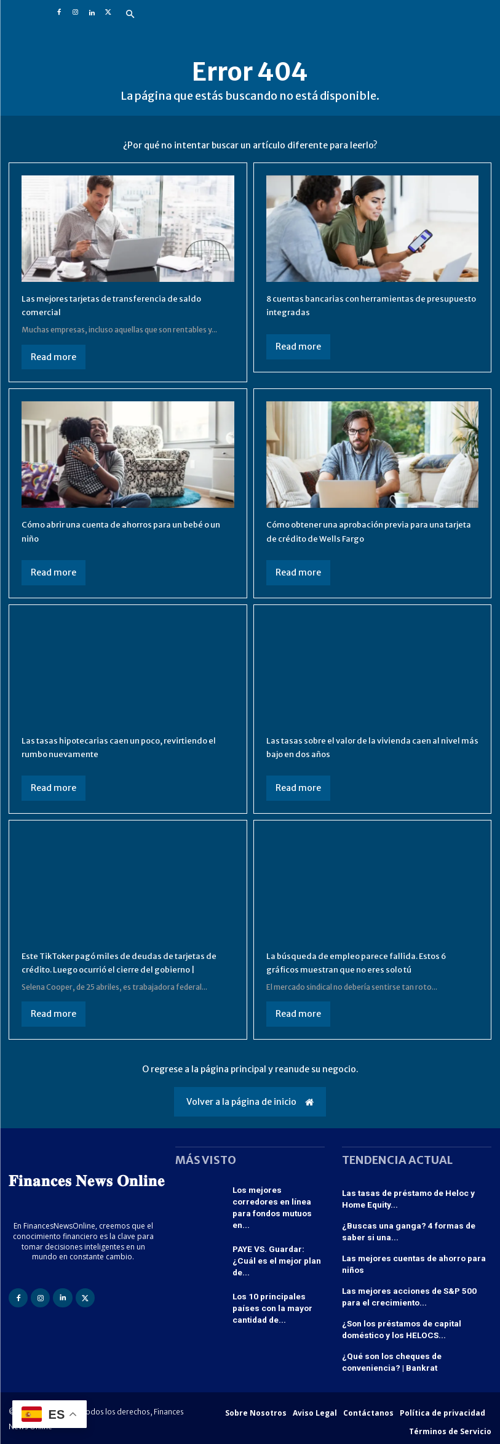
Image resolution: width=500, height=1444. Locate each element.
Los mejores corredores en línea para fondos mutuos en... (277, 1213)
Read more (53, 357)
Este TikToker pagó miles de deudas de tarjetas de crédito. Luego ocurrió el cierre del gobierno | (126, 969)
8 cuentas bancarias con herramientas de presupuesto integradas (360, 305)
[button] (130, 15)
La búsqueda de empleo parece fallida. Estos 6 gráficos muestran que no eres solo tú (372, 962)
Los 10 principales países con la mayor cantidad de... (277, 1296)
